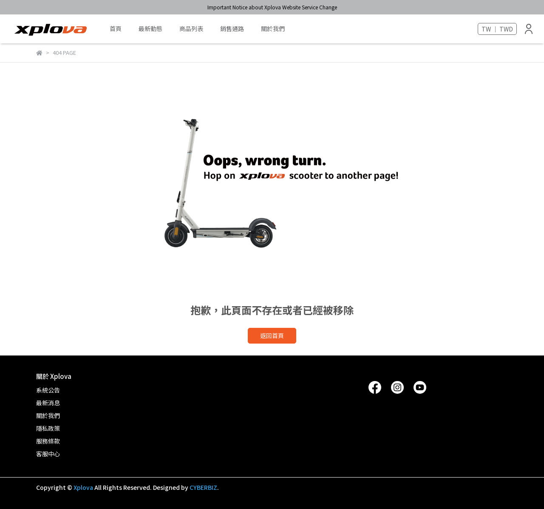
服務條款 (48, 441)
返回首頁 (272, 335)
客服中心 (48, 453)
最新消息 (48, 402)
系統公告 (48, 390)
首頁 (116, 28)
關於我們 (273, 28)
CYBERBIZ (203, 487)
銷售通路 (232, 28)
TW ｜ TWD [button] (497, 29)
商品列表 (191, 28)
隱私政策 (48, 428)
